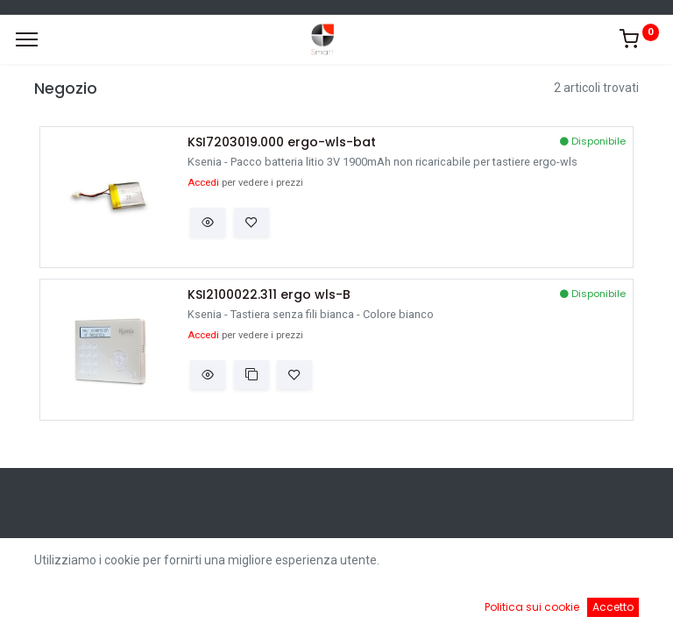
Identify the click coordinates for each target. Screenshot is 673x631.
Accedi (203, 182)
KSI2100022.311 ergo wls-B (269, 295)
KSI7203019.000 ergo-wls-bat (282, 142)
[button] (207, 223)
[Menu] (26, 39)
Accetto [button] (613, 606)
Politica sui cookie (532, 606)
